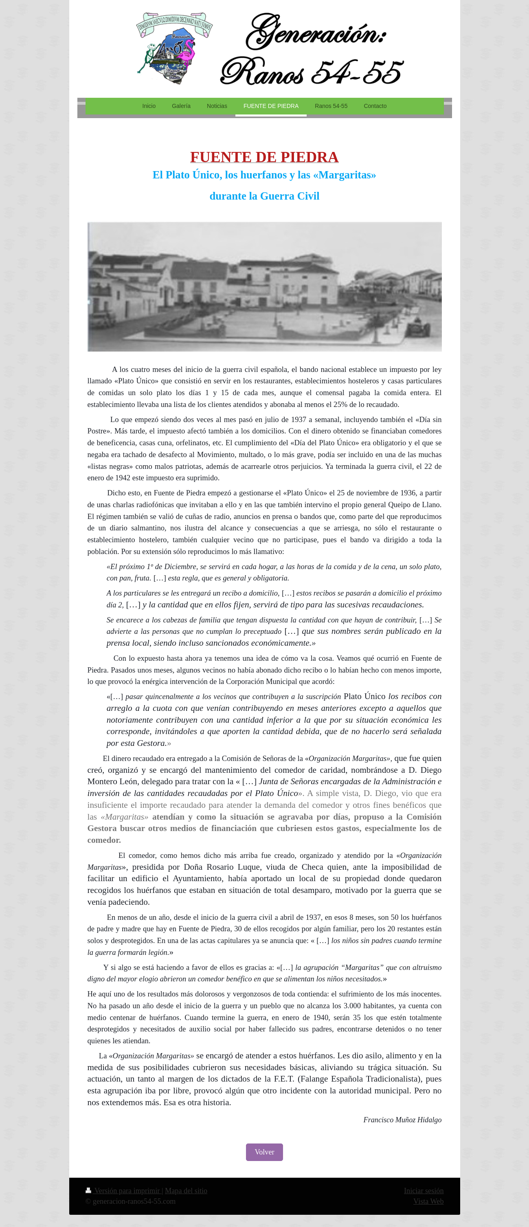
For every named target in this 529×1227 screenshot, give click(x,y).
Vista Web (428, 1201)
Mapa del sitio (186, 1191)
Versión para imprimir (124, 1191)
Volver (264, 1152)
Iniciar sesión (423, 1191)
